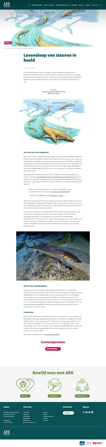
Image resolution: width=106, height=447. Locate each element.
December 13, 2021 (56, 195)
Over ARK (26, 412)
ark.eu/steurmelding (52, 334)
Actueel (45, 412)
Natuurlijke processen (62, 5)
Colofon (45, 418)
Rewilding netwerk (82, 396)
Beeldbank (26, 420)
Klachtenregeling (48, 416)
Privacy (45, 414)
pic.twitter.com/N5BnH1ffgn (60, 191)
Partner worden (54, 396)
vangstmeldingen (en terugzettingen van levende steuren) (56, 177)
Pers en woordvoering (29, 422)
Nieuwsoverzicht (12, 48)
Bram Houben (52, 349)
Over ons (95, 5)
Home (29, 5)
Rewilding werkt (37, 5)
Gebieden (74, 5)
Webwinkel (26, 418)
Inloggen (45, 420)
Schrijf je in (68, 413)
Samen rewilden (49, 5)
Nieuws (81, 5)
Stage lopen (26, 416)
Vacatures (26, 414)
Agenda (88, 5)
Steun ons (25, 396)
